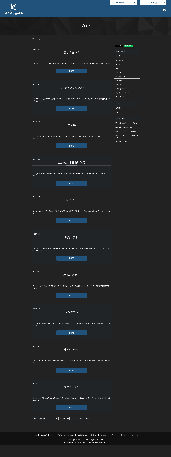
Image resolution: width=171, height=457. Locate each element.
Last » (87, 430)
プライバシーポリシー (123, 93)
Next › (80, 430)
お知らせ (118, 108)
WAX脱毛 (108, 11)
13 (72, 430)
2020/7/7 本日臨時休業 (71, 166)
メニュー (99, 11)
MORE (71, 71)
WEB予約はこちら (123, 2)
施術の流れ (118, 11)
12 (68, 430)
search (164, 11)
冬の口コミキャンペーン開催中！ (126, 131)
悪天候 (72, 127)
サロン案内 (89, 11)
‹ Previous (41, 430)
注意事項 (153, 2)
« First (34, 430)
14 (75, 430)
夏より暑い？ (72, 52)
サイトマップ (120, 97)
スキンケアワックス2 (71, 89)
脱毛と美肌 (71, 243)
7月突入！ (72, 204)
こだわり (128, 11)
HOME (80, 11)
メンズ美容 (71, 320)
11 (64, 430)
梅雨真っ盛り (72, 397)
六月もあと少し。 (71, 282)
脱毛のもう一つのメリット (124, 142)
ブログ (117, 112)
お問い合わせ (154, 11)
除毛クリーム (71, 359)
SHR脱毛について (140, 11)
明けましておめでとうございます (126, 123)
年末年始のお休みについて (124, 127)
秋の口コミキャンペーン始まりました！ (126, 136)
